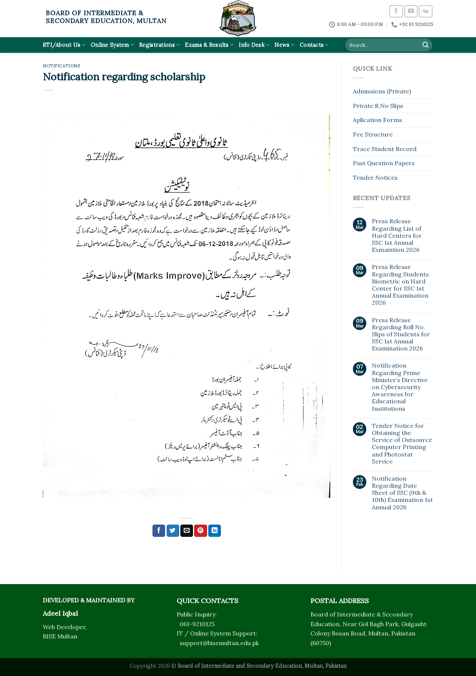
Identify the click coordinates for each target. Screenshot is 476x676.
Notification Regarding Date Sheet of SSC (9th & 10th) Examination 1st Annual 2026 (402, 493)
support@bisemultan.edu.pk (219, 643)
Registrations (159, 44)
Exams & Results (209, 44)
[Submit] (425, 45)
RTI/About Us (64, 44)
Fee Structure (373, 134)
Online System (112, 44)
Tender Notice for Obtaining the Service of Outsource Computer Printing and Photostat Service (402, 443)
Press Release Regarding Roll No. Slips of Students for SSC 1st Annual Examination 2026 (401, 334)
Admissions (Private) (382, 91)
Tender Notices (375, 177)
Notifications (61, 65)
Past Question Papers (384, 163)
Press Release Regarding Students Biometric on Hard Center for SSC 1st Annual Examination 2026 (400, 284)
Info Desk (254, 44)
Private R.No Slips (378, 105)
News (284, 44)
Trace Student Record (384, 149)
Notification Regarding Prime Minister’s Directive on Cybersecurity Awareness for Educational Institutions (400, 387)
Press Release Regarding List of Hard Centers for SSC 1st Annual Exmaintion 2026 (397, 235)
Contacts (314, 44)
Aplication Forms (377, 120)
